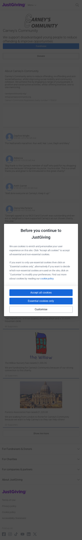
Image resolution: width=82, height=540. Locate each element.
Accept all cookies (41, 292)
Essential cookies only (41, 301)
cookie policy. (47, 278)
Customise (41, 309)
